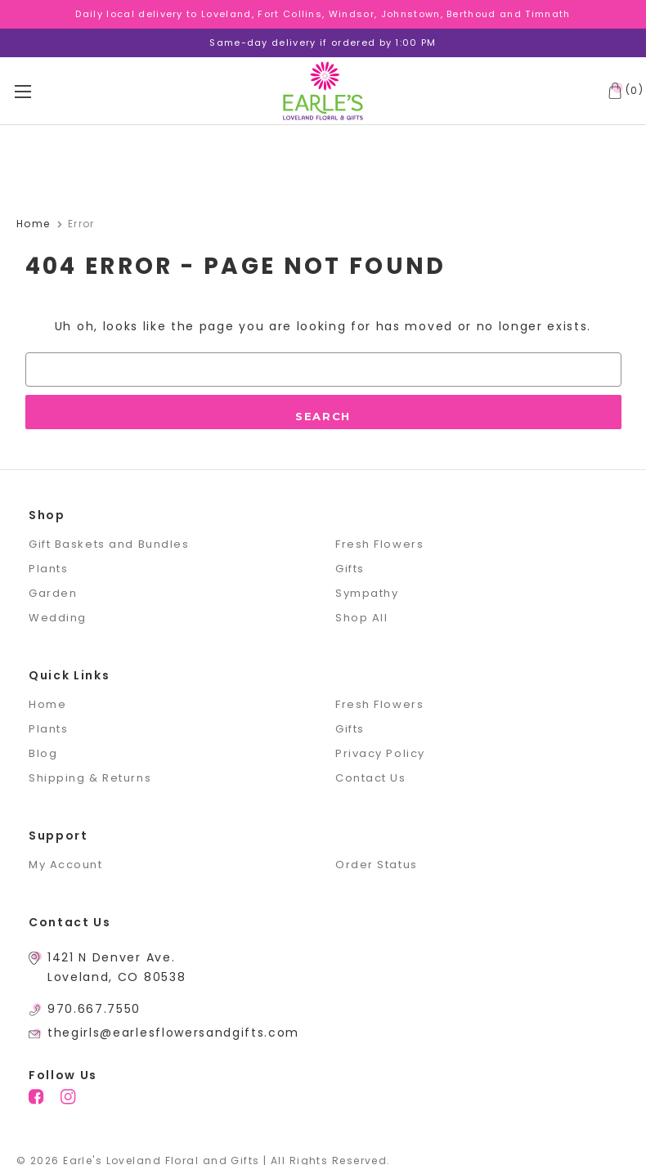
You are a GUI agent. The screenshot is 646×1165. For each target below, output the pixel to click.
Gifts (350, 568)
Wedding (58, 617)
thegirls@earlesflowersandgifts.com (173, 1032)
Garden (53, 593)
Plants (48, 568)
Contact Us (370, 778)
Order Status (376, 864)
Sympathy (366, 593)
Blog (43, 753)
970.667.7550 (94, 1009)
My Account (66, 864)
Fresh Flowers (379, 544)
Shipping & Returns (90, 778)
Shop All (361, 617)
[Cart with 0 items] (622, 90)
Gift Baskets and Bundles (109, 544)
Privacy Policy (380, 753)
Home (47, 704)
